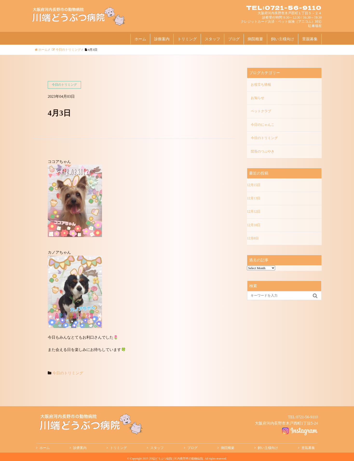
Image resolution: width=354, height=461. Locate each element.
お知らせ (257, 98)
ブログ (234, 39)
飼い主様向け (282, 39)
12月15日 (253, 185)
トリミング (187, 39)
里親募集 (310, 39)
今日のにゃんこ (262, 124)
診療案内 (162, 39)
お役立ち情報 (261, 84)
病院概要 (255, 39)
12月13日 (253, 198)
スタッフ (212, 39)
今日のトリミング (67, 373)
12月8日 (253, 238)
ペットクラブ (261, 111)
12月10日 (253, 225)
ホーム (140, 39)
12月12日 (253, 211)
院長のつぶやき (262, 151)
